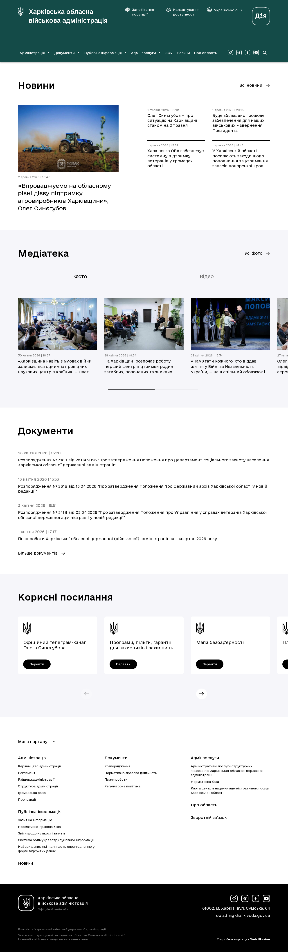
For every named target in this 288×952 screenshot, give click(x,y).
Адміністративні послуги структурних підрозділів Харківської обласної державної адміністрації (227, 770)
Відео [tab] (207, 276)
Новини (183, 53)
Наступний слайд (201, 694)
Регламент (27, 773)
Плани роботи (115, 779)
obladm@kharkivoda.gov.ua (243, 915)
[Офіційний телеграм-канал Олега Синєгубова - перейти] (36, 664)
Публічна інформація (39, 811)
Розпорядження (117, 766)
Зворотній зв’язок (209, 817)
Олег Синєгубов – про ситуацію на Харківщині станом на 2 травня (172, 120)
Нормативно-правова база (39, 827)
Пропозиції (27, 799)
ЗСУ (169, 53)
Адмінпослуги (205, 758)
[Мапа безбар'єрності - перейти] (209, 664)
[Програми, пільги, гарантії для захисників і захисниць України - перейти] (123, 664)
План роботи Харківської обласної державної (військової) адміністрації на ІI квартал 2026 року (117, 539)
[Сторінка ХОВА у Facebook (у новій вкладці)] (247, 52)
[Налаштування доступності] (183, 12)
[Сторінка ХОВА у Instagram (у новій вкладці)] (230, 52)
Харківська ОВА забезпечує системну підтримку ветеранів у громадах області (175, 158)
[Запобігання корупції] (142, 12)
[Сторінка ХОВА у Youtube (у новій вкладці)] (256, 52)
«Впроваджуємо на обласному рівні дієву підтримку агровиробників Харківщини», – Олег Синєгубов (66, 197)
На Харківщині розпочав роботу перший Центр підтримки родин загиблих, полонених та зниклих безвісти (138, 367)
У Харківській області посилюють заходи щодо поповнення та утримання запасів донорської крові (240, 158)
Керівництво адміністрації (39, 766)
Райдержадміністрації (36, 779)
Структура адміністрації (38, 786)
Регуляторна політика (122, 786)
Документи (115, 758)
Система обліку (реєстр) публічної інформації (56, 840)
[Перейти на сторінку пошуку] (264, 52)
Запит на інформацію (35, 820)
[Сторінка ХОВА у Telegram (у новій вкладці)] (239, 52)
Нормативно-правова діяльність (130, 773)
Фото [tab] (80, 276)
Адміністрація (32, 758)
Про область (205, 53)
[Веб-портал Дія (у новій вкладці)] (261, 15)
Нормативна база (205, 782)
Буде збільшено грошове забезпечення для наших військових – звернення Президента (238, 123)
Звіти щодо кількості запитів (41, 833)
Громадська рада (32, 793)
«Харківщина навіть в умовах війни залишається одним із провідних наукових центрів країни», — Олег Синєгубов (55, 367)
